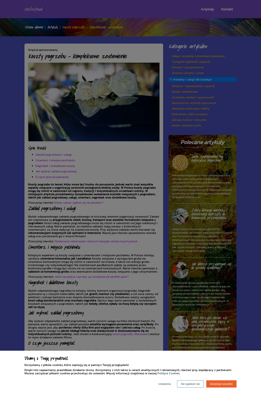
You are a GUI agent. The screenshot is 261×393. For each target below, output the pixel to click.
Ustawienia (164, 383)
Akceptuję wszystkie (221, 383)
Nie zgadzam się (190, 383)
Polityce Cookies (168, 373)
